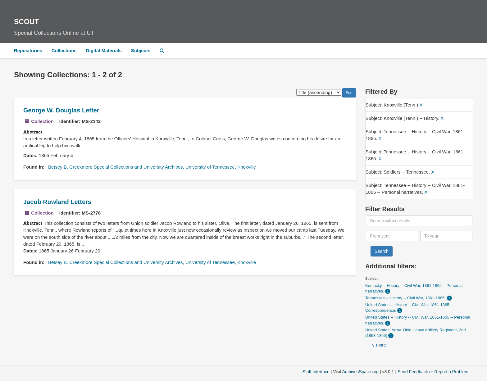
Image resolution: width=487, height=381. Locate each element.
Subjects (141, 50)
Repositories (28, 50)
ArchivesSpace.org (360, 371)
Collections (64, 50)
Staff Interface (316, 371)
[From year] (392, 236)
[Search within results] (419, 220)
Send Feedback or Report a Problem (433, 371)
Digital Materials (104, 50)
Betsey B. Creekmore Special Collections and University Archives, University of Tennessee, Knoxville (152, 167)
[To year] (446, 236)
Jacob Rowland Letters (57, 201)
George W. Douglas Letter (61, 110)
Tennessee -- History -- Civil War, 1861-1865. (406, 298)
